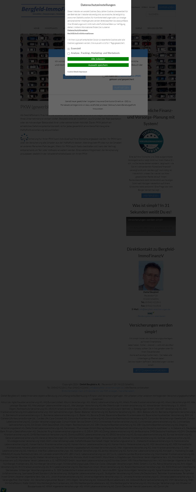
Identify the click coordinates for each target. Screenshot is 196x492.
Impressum (83, 72)
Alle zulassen (98, 59)
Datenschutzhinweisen (77, 30)
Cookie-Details (73, 72)
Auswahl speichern (98, 65)
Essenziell (74, 48)
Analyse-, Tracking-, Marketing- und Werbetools (93, 53)
